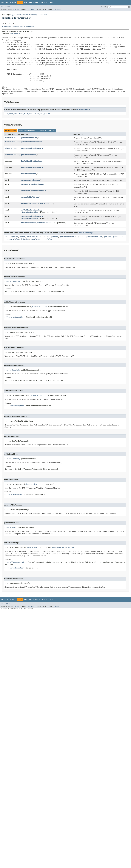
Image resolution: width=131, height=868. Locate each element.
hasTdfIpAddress (28, 174)
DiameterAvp (17, 26)
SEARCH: (104, 7)
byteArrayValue (11, 237)
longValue (35, 239)
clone (22, 237)
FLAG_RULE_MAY (11, 114)
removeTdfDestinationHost (33, 184)
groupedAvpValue (12, 239)
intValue (25, 239)
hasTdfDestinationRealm (32, 167)
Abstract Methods (46, 131)
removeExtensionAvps (30, 180)
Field (17, 9)
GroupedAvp (29, 26)
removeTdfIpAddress (30, 197)
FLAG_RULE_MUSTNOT (43, 114)
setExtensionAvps (29, 203)
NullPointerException (14, 317)
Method (31, 9)
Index (46, 2)
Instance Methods (27, 131)
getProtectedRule (94, 237)
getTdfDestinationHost (31, 142)
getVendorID (118, 237)
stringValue (47, 239)
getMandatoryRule (68, 237)
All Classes (5, 6)
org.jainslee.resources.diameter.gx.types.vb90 (29, 15)
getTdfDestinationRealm (32, 148)
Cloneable (6, 26)
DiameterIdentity (12, 142)
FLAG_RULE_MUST (26, 114)
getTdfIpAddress (28, 155)
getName (81, 237)
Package (12, 2)
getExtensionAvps (29, 138)
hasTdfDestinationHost (31, 161)
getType (107, 237)
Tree (30, 2)
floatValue (44, 237)
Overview (4, 2)
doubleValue (32, 237)
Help (51, 2)
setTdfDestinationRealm (32, 216)
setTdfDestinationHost (31, 210)
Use (25, 2)
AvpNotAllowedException (63, 547)
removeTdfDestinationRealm (33, 191)
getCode (54, 237)
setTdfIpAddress (28, 223)
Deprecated (38, 2)
